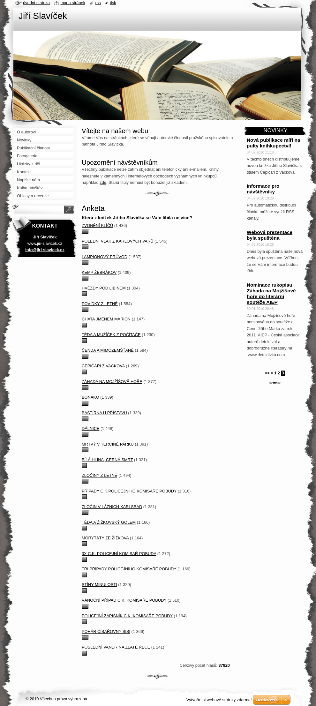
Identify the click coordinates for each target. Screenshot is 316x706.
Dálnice (90, 428)
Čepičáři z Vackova (103, 366)
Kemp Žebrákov (99, 272)
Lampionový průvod (104, 256)
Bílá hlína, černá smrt (107, 459)
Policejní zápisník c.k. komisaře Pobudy (127, 615)
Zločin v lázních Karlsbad (112, 506)
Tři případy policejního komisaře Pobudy (129, 569)
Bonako (90, 397)
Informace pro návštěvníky (263, 188)
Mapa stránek (73, 2)
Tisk (113, 2)
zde (103, 182)
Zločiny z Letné (99, 475)
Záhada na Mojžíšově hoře (112, 381)
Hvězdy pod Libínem (104, 288)
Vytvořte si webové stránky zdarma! (219, 699)
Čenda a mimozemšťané (108, 350)
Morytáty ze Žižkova (105, 538)
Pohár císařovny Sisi (106, 631)
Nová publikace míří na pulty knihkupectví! (273, 142)
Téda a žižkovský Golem (109, 522)
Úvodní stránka (36, 2)
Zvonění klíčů (97, 225)
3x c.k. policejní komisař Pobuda (119, 553)
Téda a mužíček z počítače (111, 334)
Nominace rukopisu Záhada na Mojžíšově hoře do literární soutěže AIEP (271, 293)
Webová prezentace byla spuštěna (269, 235)
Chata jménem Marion (106, 319)
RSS (98, 2)
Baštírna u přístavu (104, 412)
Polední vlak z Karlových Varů (117, 241)
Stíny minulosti (99, 584)
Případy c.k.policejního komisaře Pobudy (129, 491)
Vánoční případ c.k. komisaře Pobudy (124, 600)
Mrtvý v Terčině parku (108, 444)
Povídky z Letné (100, 303)
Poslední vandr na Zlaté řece (116, 647)
